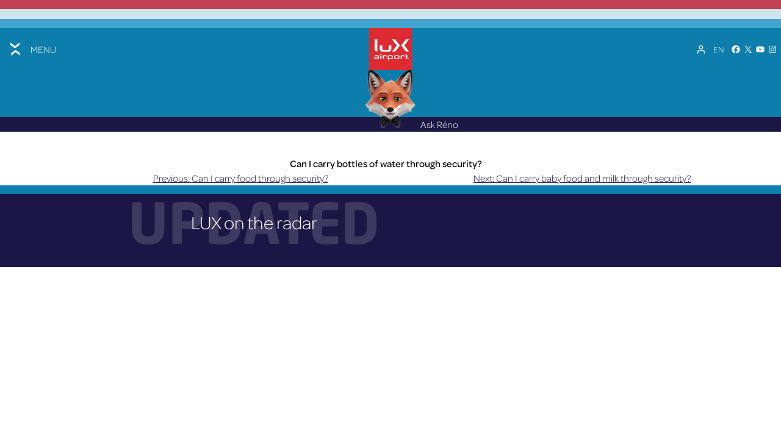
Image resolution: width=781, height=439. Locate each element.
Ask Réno (412, 124)
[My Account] (701, 49)
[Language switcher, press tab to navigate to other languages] (718, 49)
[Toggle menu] (31, 49)
